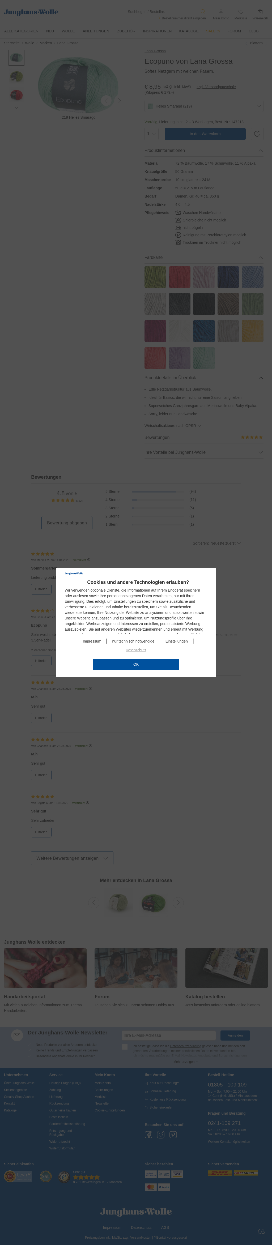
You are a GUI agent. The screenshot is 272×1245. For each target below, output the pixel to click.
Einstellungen (176, 641)
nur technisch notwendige (133, 641)
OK (136, 664)
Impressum (92, 641)
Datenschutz (136, 650)
